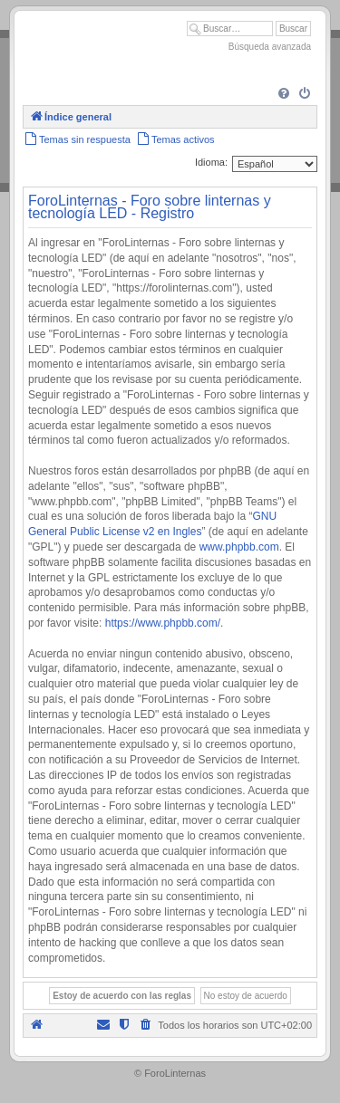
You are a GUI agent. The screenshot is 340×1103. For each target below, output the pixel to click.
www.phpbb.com (239, 547)
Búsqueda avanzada (269, 47)
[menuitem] (284, 94)
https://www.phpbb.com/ (162, 623)
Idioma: (211, 162)
